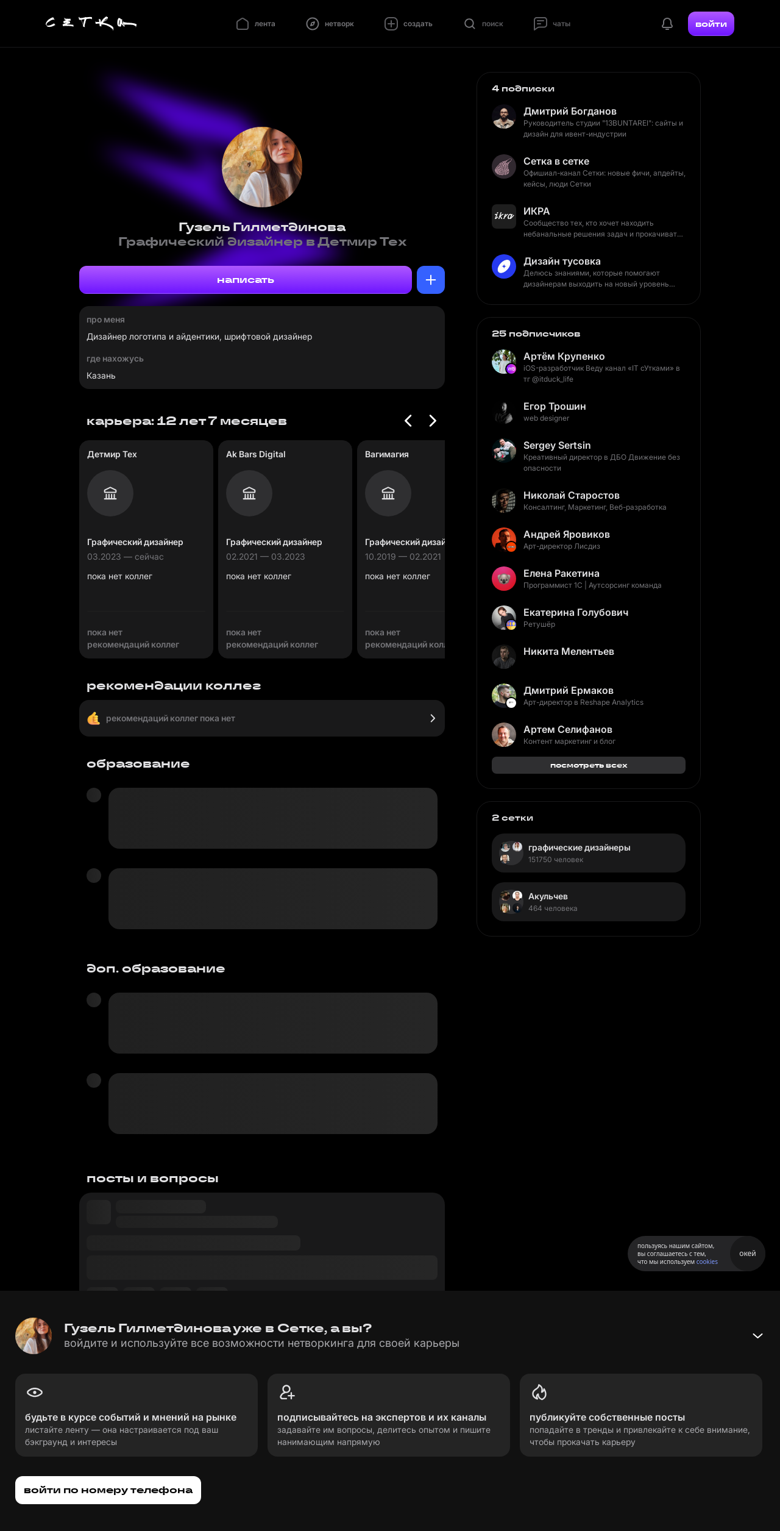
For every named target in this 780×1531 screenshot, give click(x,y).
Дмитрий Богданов (570, 111)
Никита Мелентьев (568, 651)
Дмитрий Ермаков (568, 690)
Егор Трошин (554, 406)
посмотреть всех (589, 765)
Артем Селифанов (567, 729)
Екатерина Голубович (575, 612)
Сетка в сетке (556, 161)
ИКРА (536, 211)
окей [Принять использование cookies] (747, 1253)
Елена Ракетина (561, 573)
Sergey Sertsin (557, 445)
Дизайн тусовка (562, 261)
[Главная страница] (91, 23)
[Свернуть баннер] (757, 1336)
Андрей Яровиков (566, 534)
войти (711, 24)
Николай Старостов (571, 495)
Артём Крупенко (564, 356)
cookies (707, 1261)
